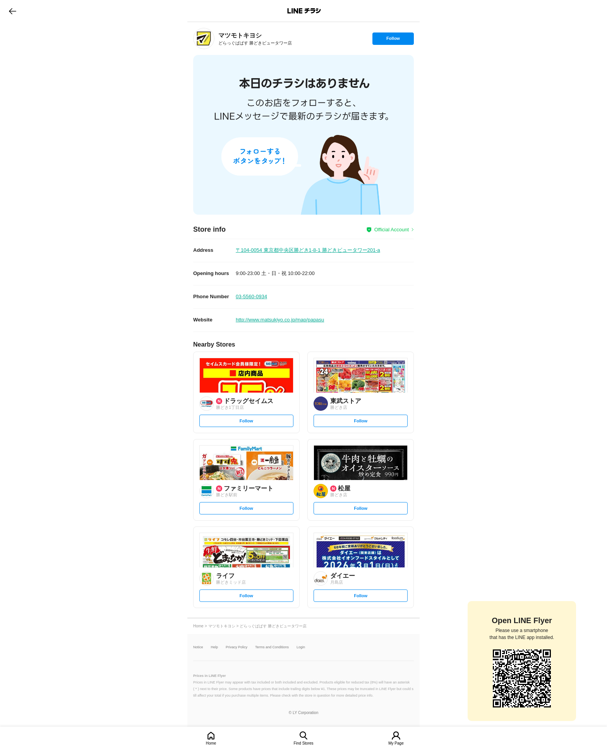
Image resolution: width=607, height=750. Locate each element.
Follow (393, 40)
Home (211, 743)
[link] (203, 38)
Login (301, 647)
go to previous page (12, 11)
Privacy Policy (236, 647)
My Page (395, 743)
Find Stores (303, 743)
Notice (198, 647)
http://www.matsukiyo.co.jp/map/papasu (280, 320)
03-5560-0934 (251, 296)
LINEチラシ (304, 11)
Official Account (391, 229)
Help (214, 647)
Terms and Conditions (272, 647)
